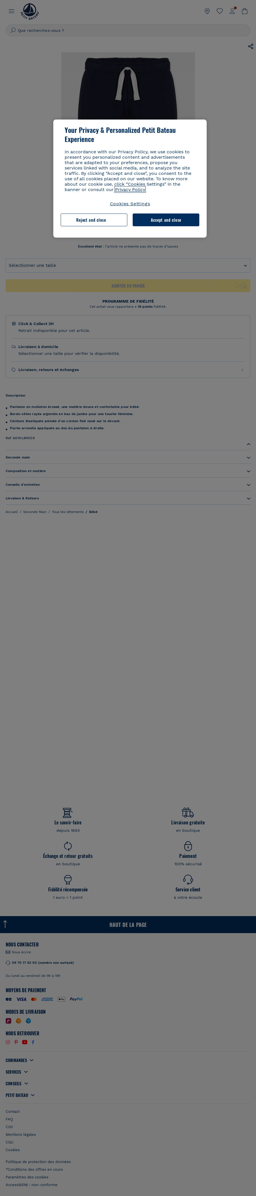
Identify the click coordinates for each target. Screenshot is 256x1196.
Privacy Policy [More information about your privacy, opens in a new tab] (130, 189)
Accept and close (166, 220)
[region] (130, 179)
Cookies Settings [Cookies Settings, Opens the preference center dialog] (130, 203)
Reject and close (91, 220)
